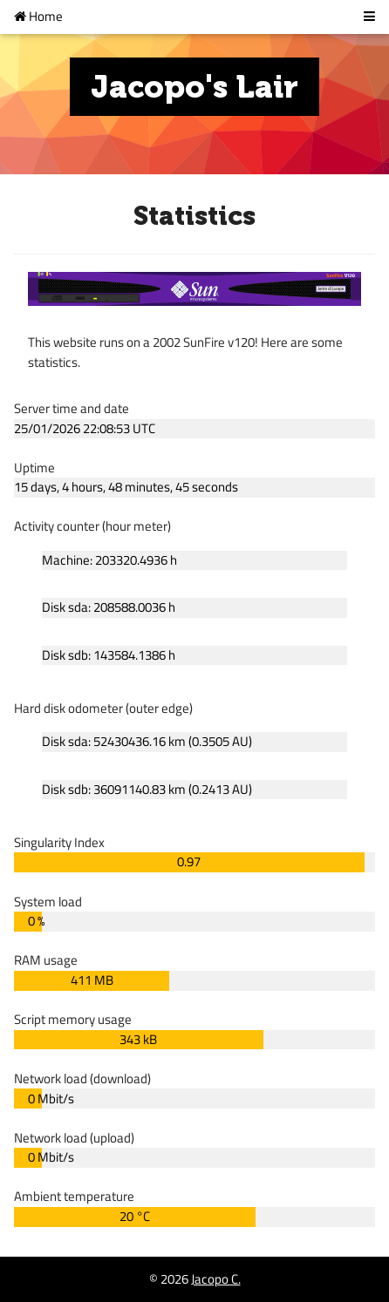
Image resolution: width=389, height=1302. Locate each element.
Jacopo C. (216, 1279)
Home (38, 16)
